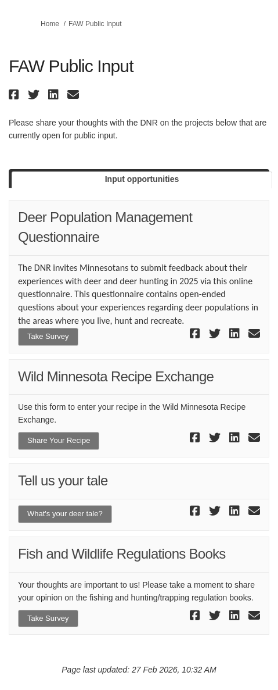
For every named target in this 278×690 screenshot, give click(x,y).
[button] (15, 94)
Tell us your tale (63, 480)
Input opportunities (142, 179)
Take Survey (48, 336)
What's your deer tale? (65, 513)
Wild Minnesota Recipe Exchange (116, 376)
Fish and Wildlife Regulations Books (122, 554)
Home (50, 24)
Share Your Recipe (58, 440)
